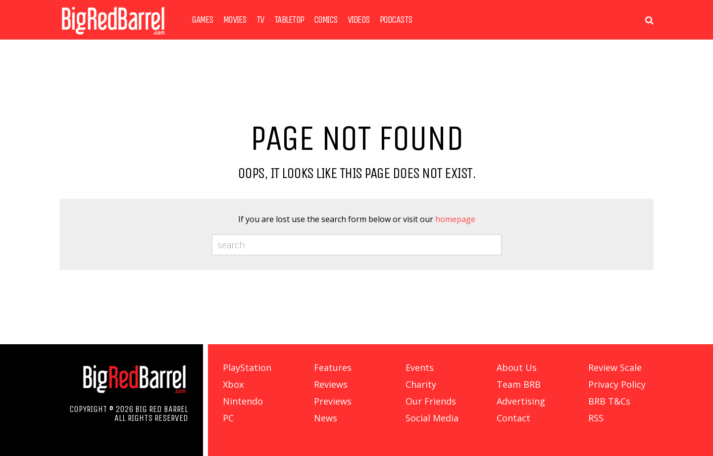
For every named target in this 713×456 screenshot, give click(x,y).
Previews (333, 401)
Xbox (233, 384)
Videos (359, 20)
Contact (513, 418)
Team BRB (519, 384)
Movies (235, 20)
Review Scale (615, 367)
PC (228, 418)
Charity (421, 384)
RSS (596, 418)
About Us (517, 367)
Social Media (432, 418)
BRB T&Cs (609, 401)
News (325, 418)
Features (333, 367)
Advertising (521, 401)
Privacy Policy (617, 384)
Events (420, 367)
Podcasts (396, 20)
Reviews (331, 384)
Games (202, 20)
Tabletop (289, 20)
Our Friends (431, 401)
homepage (455, 219)
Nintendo (243, 401)
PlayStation (247, 367)
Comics (326, 20)
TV (260, 20)
